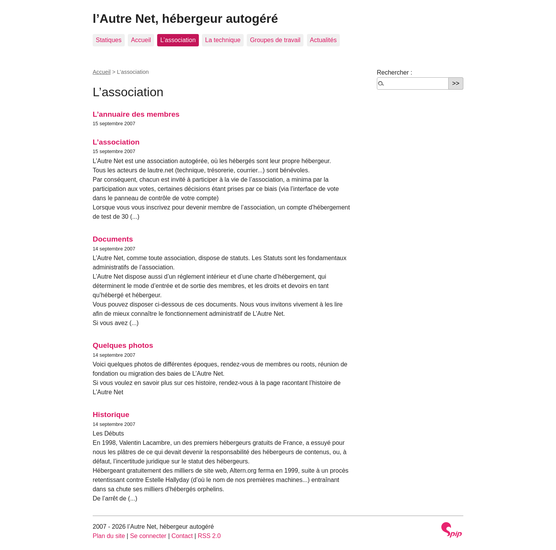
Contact (182, 536)
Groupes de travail (275, 40)
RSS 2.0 (209, 536)
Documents (113, 239)
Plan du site (109, 536)
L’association (178, 40)
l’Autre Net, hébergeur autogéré (185, 19)
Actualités (323, 40)
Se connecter (148, 536)
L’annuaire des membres (136, 114)
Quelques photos (123, 345)
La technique (223, 40)
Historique (111, 414)
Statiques (109, 40)
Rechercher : (394, 72)
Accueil (141, 40)
